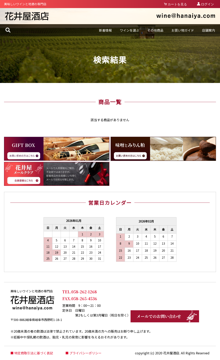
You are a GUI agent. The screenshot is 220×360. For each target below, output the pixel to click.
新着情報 (105, 30)
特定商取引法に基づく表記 (33, 353)
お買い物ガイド (182, 30)
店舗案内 (208, 30)
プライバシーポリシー (85, 353)
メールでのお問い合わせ (159, 316)
